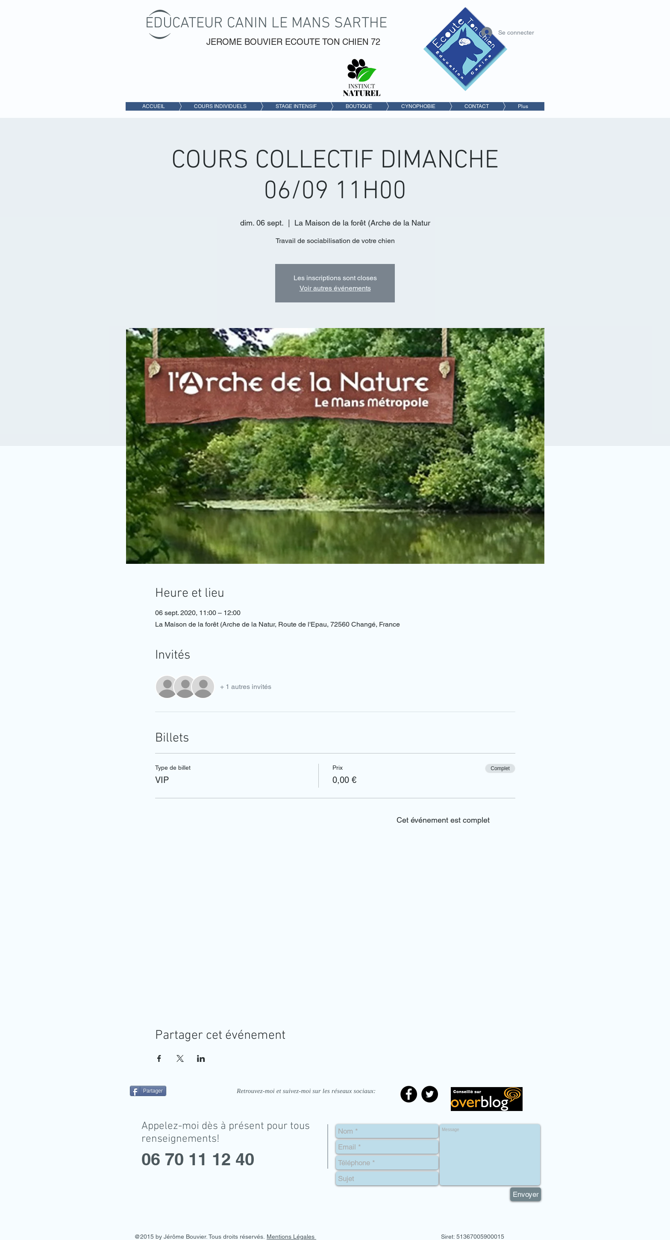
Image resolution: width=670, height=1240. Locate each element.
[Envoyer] (525, 1194)
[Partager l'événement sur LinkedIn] (201, 1058)
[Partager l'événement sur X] (180, 1058)
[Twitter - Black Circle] (429, 1094)
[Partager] (148, 1091)
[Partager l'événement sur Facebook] (159, 1058)
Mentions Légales (291, 1236)
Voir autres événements (335, 288)
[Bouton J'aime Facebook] (183, 1110)
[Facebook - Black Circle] (408, 1094)
